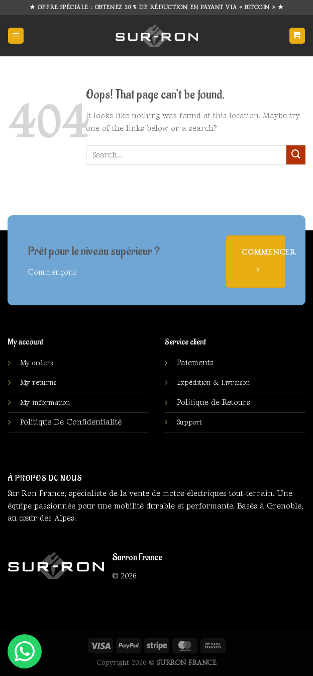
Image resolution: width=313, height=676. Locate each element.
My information (45, 403)
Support (189, 422)
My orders (36, 363)
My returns (38, 383)
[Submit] (295, 154)
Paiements (195, 363)
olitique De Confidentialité (71, 422)
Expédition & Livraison (213, 383)
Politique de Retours (213, 402)
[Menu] (16, 35)
